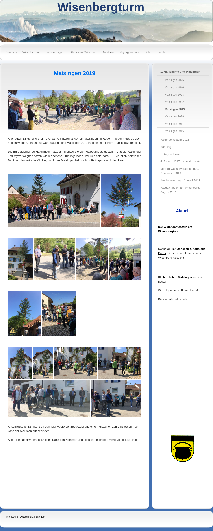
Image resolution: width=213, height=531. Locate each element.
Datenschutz (26, 516)
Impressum (12, 516)
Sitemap (40, 516)
